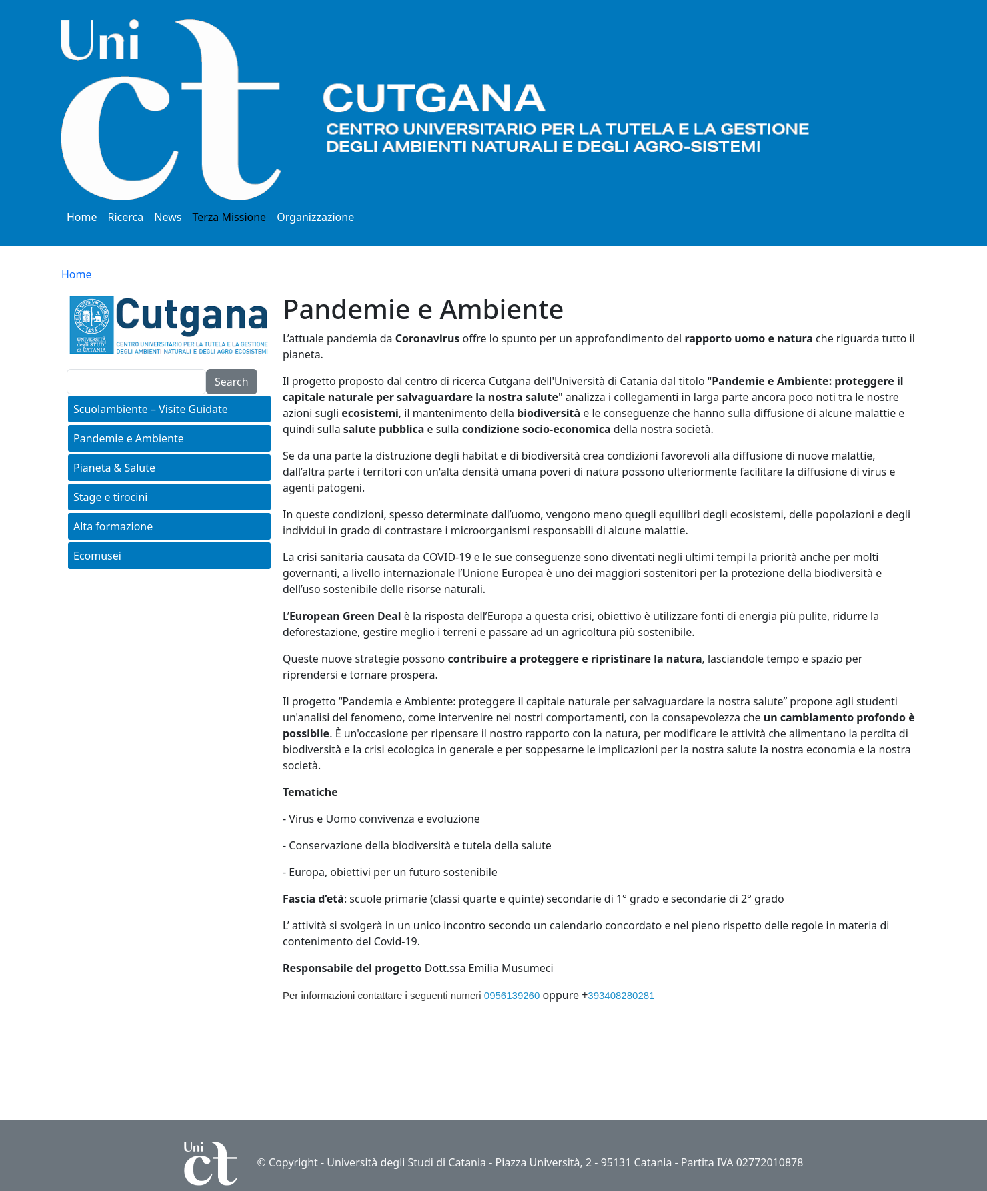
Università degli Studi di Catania (406, 1162)
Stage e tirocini (110, 497)
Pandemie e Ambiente (128, 438)
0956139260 (512, 995)
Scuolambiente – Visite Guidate (150, 409)
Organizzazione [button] (315, 217)
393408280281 (621, 995)
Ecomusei (97, 555)
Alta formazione (113, 526)
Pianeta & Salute (114, 467)
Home (82, 217)
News (167, 217)
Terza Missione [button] (229, 217)
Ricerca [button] (126, 217)
